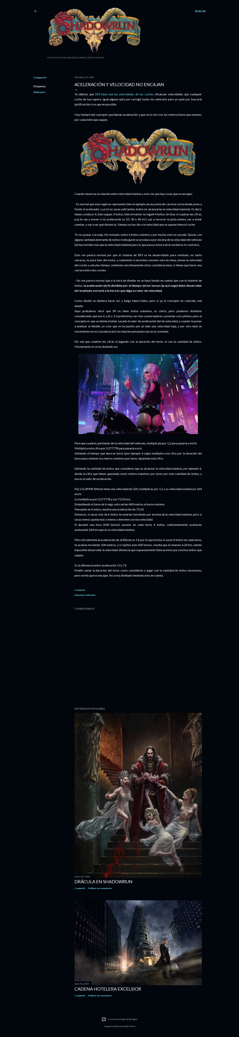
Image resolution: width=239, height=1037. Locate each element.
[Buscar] (200, 11)
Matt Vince (129, 1026)
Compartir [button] (39, 77)
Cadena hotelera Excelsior (108, 988)
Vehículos (39, 92)
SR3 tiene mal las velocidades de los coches (124, 94)
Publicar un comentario (100, 888)
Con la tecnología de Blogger (119, 1019)
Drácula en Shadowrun (103, 881)
